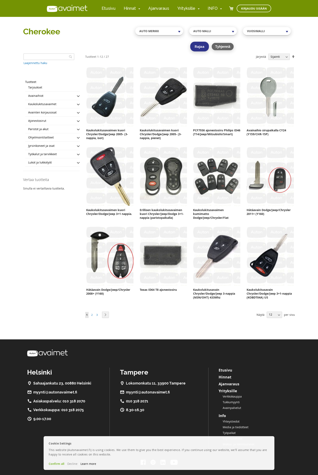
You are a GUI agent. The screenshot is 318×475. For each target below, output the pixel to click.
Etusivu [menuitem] (109, 8)
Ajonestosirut (37, 121)
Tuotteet (30, 82)
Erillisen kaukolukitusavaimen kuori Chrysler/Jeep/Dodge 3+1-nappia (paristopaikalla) (162, 214)
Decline (72, 464)
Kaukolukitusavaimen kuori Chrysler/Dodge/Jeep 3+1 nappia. (109, 212)
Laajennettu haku (35, 63)
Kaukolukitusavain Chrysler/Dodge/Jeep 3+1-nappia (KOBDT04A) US (269, 293)
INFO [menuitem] (213, 8)
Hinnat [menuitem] (130, 8)
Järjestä (261, 57)
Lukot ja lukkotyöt (40, 162)
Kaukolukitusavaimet (42, 104)
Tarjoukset (35, 87)
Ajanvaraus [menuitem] (158, 8)
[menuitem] (138, 9)
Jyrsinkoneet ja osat (41, 146)
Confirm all (56, 464)
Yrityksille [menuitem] (186, 8)
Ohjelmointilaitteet (41, 137)
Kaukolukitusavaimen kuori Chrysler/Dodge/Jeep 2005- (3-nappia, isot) (107, 134)
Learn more (88, 464)
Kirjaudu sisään (254, 8)
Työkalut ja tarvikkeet (42, 154)
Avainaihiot (35, 96)
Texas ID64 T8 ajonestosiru (158, 290)
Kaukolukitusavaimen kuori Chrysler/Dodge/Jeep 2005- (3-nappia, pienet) (161, 134)
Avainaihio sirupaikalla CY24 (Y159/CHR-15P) (266, 132)
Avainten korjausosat (42, 112)
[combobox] (159, 31)
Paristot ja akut (38, 129)
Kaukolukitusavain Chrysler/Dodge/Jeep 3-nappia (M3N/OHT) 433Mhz (214, 293)
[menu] (162, 8)
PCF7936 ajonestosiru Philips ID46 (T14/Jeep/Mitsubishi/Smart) (216, 132)
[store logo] (67, 8)
